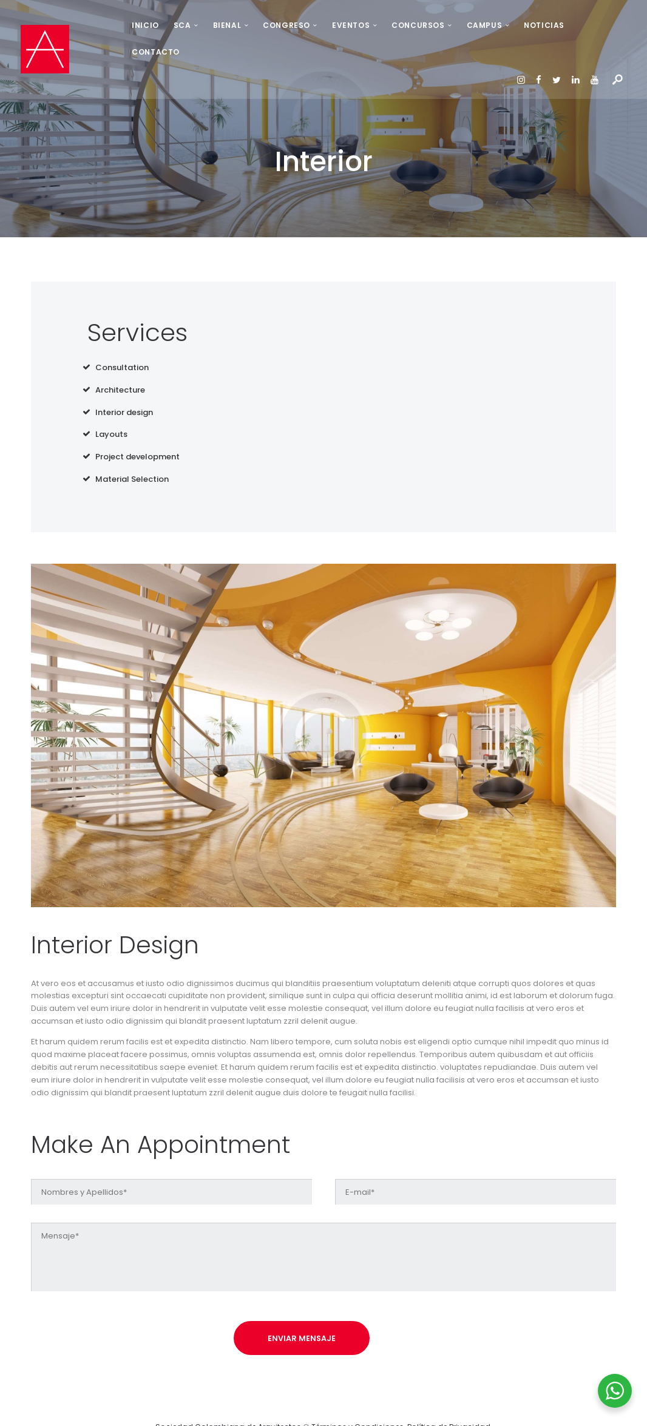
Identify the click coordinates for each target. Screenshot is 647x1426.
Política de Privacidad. (449, 1404)
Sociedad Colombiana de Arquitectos (228, 1404)
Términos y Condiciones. (359, 1404)
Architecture (120, 363)
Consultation (122, 340)
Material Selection (132, 453)
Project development (137, 430)
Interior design (124, 385)
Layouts (111, 408)
